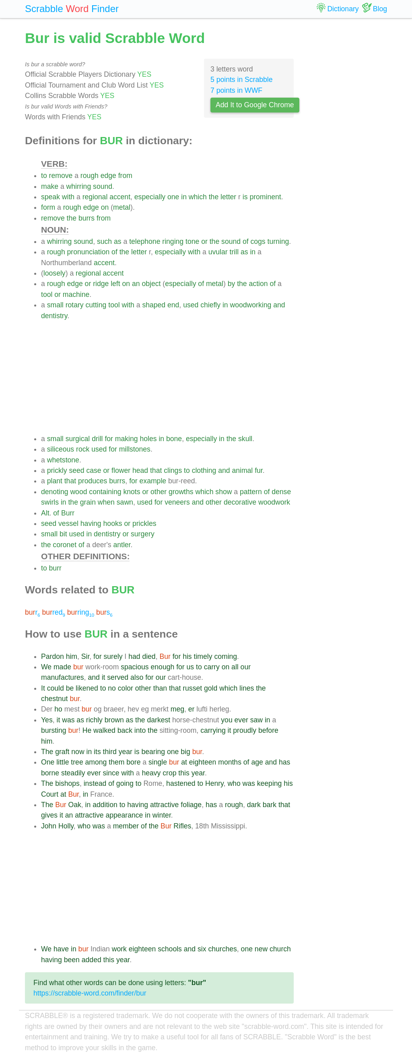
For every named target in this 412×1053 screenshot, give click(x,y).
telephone (144, 241)
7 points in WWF (236, 90)
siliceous (60, 449)
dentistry (54, 316)
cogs (257, 241)
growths (181, 492)
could (55, 688)
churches (222, 949)
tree (77, 762)
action (258, 284)
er (191, 709)
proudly (244, 730)
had (134, 656)
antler (121, 545)
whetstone (63, 460)
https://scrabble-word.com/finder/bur (89, 993)
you (226, 720)
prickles (144, 523)
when (106, 502)
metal (121, 207)
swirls (50, 502)
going (125, 783)
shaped (153, 305)
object (151, 284)
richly (94, 720)
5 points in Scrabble (241, 80)
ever (241, 720)
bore (133, 762)
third (110, 752)
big (185, 752)
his (187, 656)
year (125, 752)
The (47, 752)
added (91, 960)
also (136, 677)
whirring (78, 186)
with (68, 197)
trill (234, 252)
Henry (214, 783)
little (62, 762)
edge (108, 176)
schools (170, 949)
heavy (151, 773)
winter (161, 815)
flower (120, 470)
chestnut (54, 699)
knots (131, 492)
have (61, 949)
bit (63, 534)
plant (54, 481)
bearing (153, 752)
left (115, 284)
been (72, 960)
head (140, 470)
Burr (67, 513)
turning (278, 241)
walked (104, 730)
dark (254, 805)
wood (78, 492)
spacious (134, 667)
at (184, 762)
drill (97, 439)
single (157, 762)
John (48, 826)
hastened (180, 783)
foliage (191, 805)
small (55, 305)
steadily (73, 773)
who (233, 783)
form (48, 207)
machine (76, 294)
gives (49, 815)
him (71, 656)
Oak (74, 805)
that (156, 470)
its (97, 752)
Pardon (52, 656)
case (93, 470)
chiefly (210, 305)
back (124, 730)
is (245, 197)
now (77, 752)
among (96, 762)
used (190, 305)
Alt (45, 513)
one (173, 197)
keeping (269, 783)
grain (88, 502)
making (126, 439)
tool (46, 294)
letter (228, 197)
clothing (204, 470)
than (160, 688)
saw (256, 720)
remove (61, 176)
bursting (53, 730)
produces (92, 481)
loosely (54, 273)
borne (50, 773)
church (280, 949)
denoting (54, 492)
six (202, 949)
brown (114, 720)
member (126, 826)
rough (89, 176)
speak (50, 197)
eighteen (202, 762)
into (140, 730)
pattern (251, 492)
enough (163, 667)
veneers (177, 502)
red (53, 612)
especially (149, 197)
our (246, 667)
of (246, 241)
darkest (158, 720)
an (136, 284)
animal (242, 470)
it (103, 677)
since (111, 773)
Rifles (182, 826)
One (47, 762)
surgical (78, 439)
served (117, 677)
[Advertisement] (167, 377)
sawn (125, 502)
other (158, 492)
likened (87, 688)
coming (225, 656)
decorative (240, 502)
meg (177, 709)
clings (173, 470)
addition (105, 805)
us (190, 667)
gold (210, 688)
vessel (68, 523)
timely (203, 656)
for (109, 439)
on (105, 207)
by (231, 284)
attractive (164, 805)
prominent (265, 197)
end (173, 305)
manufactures (62, 677)
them (116, 762)
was (68, 720)
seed (76, 470)
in (184, 197)
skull (245, 439)
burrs (86, 218)
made (62, 667)
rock (82, 449)
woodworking (251, 305)
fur (259, 470)
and (279, 305)
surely (113, 656)
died (148, 656)
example (153, 481)
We (46, 667)
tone (192, 241)
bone (174, 439)
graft (62, 752)
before (268, 730)
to (44, 176)
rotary (75, 305)
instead (95, 783)
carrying (213, 730)
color (125, 688)
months (229, 762)
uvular (218, 252)
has (284, 762)
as (118, 241)
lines (246, 688)
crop (169, 773)
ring (81, 612)
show (223, 492)
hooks (112, 523)
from (125, 176)
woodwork (274, 502)
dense (281, 492)
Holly (66, 826)
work (119, 949)
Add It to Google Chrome (255, 105)
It (43, 688)
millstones (134, 449)
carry (212, 667)
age (257, 762)
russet (192, 688)
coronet (64, 545)
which (198, 197)
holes (148, 439)
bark (269, 805)
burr (55, 568)
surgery (142, 534)
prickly (57, 470)
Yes (47, 720)
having (90, 523)
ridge (101, 284)
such (104, 241)
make (49, 186)
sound (102, 186)
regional (95, 197)
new (261, 949)
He (87, 730)
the (213, 197)
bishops (67, 783)
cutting (96, 305)
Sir (85, 656)
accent (119, 197)
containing (105, 492)
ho (58, 709)
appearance (124, 815)
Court (49, 794)
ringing (172, 241)
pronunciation (88, 252)
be (70, 688)
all (235, 667)
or (204, 241)
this (183, 773)
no (112, 688)
